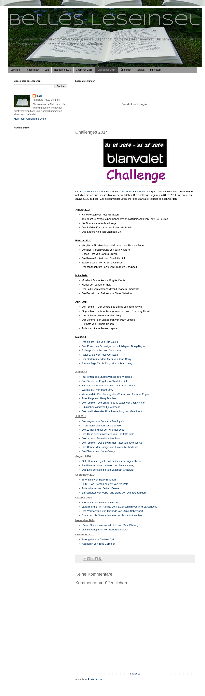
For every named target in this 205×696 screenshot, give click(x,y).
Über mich (125, 69)
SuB (47, 69)
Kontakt (140, 69)
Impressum (155, 69)
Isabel (39, 96)
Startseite (15, 69)
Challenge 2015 (84, 69)
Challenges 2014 (106, 69)
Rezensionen (32, 69)
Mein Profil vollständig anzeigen (30, 118)
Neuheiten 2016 (62, 69)
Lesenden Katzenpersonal (136, 191)
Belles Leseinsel (104, 20)
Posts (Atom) (95, 679)
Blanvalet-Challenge (91, 191)
